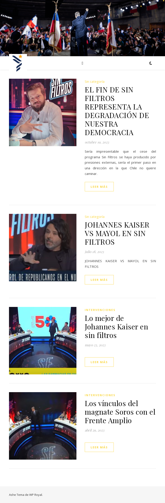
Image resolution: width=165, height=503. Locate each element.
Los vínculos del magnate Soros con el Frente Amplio (120, 411)
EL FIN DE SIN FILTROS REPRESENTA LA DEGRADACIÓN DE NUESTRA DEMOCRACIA (117, 111)
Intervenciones (100, 310)
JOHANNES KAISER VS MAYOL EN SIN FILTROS (117, 233)
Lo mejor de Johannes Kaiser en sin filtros (116, 326)
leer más (99, 187)
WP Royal (35, 495)
